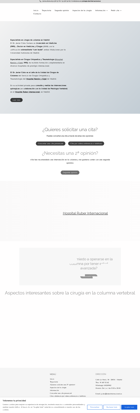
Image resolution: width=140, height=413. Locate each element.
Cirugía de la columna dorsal (20, 314)
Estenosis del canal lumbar (20, 347)
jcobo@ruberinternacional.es (91, 1)
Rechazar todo (112, 407)
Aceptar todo (129, 407)
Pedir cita (116, 10)
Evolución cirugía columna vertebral (119, 314)
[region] (70, 405)
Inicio (35, 10)
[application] (106, 10)
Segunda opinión (62, 10)
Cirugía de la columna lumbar (86, 347)
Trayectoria (46, 10)
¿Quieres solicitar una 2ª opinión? (62, 385)
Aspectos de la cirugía (82, 10)
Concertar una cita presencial (61, 393)
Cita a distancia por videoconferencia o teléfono (68, 396)
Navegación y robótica (86, 314)
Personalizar (94, 407)
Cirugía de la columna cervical (120, 347)
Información (101, 10)
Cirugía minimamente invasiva (53, 347)
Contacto (37, 14)
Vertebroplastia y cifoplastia (53, 314)
